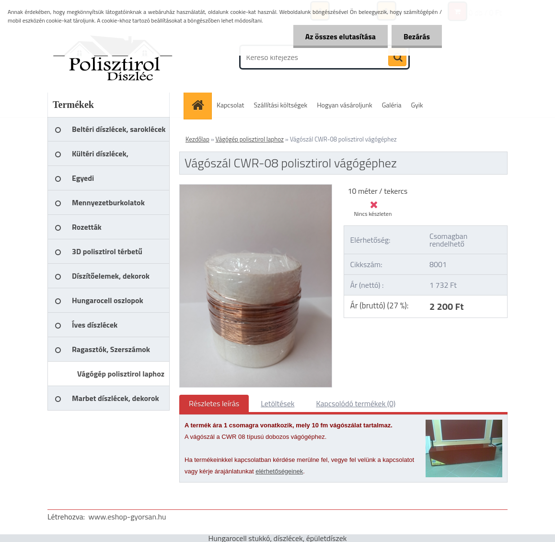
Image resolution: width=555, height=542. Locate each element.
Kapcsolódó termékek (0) (355, 403)
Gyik (417, 105)
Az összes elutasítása (340, 36)
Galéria (392, 105)
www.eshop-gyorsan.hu (127, 516)
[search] (397, 57)
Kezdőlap (197, 139)
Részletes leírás (214, 403)
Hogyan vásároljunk (344, 105)
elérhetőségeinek (279, 471)
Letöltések (277, 403)
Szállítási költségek (281, 105)
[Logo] (113, 57)
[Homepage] (201, 105)
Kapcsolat (230, 105)
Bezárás (417, 36)
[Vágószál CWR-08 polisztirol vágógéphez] (256, 188)
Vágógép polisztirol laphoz (250, 139)
